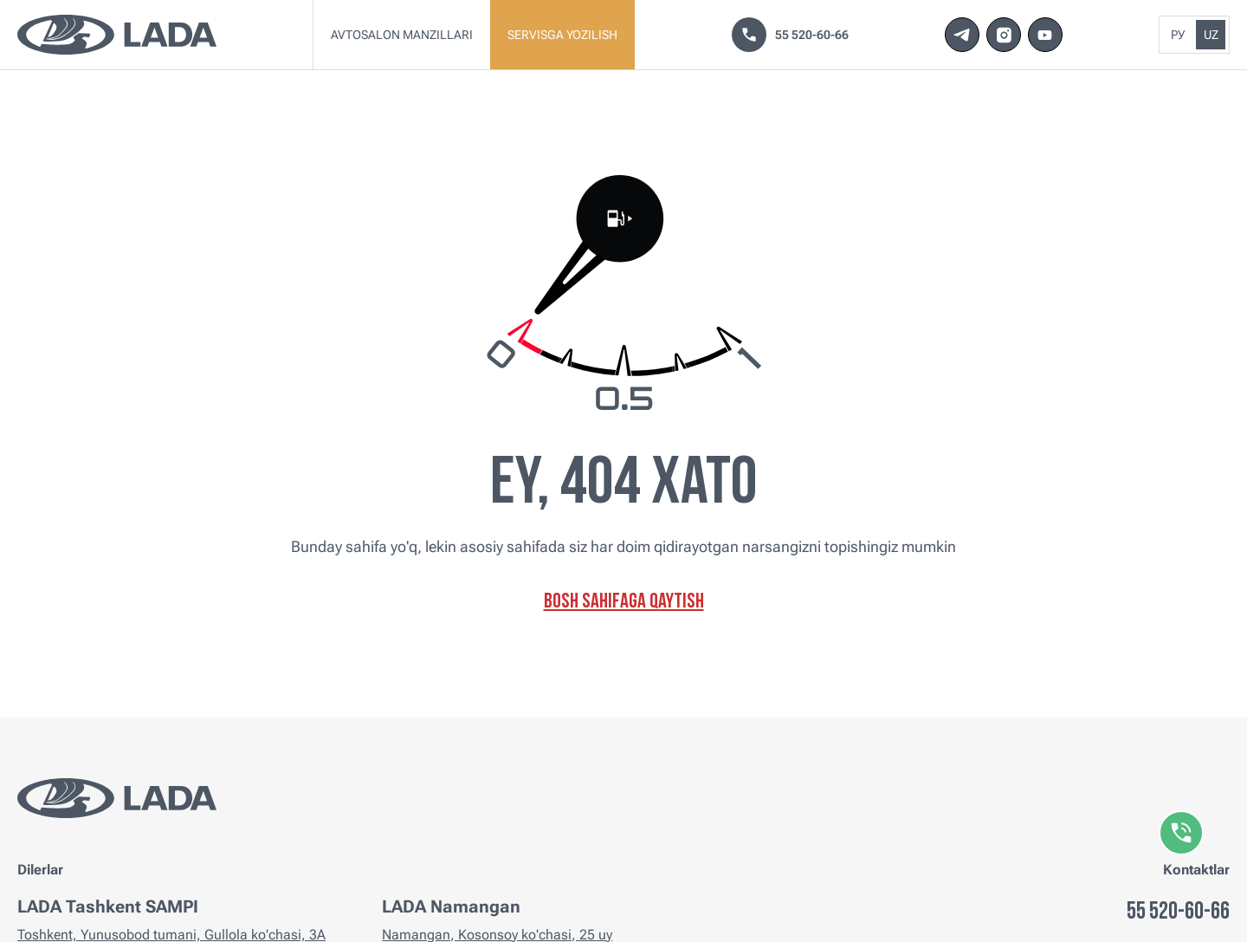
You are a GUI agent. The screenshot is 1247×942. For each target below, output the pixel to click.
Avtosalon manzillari (402, 35)
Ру (1178, 35)
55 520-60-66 (790, 34)
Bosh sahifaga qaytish (624, 602)
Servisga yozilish (562, 35)
